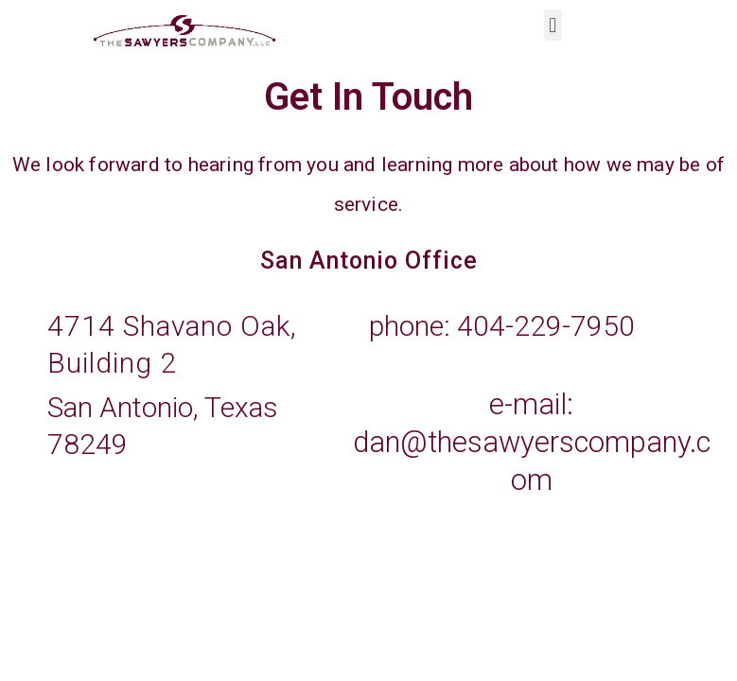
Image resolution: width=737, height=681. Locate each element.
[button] (553, 25)
